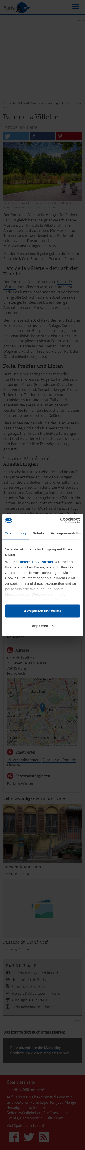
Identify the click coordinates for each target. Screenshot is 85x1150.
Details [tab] (38, 533)
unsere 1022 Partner (36, 562)
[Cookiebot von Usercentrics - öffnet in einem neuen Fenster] (60, 520)
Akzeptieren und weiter (42, 611)
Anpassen (42, 626)
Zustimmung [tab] (15, 533)
